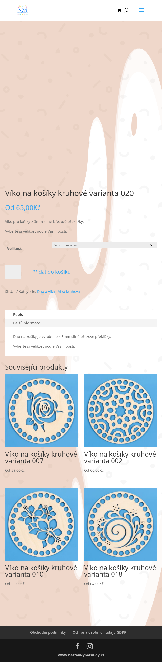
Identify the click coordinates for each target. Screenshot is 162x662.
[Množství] (13, 272)
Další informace (26, 322)
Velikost (14, 248)
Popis (18, 314)
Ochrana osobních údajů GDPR (99, 632)
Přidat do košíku (51, 271)
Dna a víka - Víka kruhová (58, 291)
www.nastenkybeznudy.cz (81, 654)
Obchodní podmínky (48, 632)
